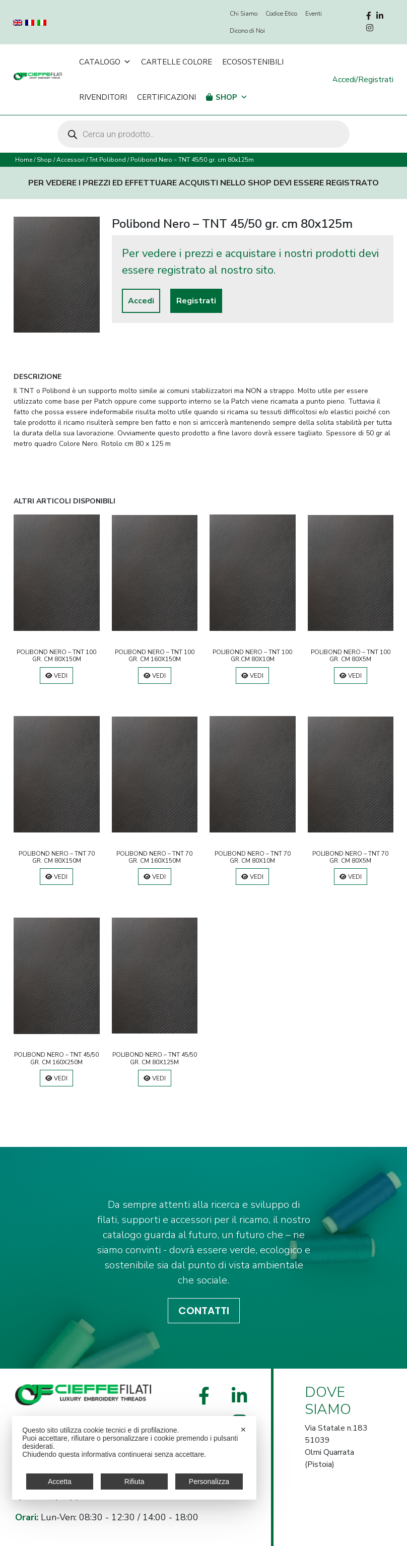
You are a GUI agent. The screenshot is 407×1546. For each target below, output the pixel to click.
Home (23, 160)
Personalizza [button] (209, 1481)
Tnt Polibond (107, 160)
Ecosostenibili (253, 62)
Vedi (56, 676)
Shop (232, 97)
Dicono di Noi (247, 31)
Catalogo (105, 62)
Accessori (70, 160)
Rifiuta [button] (134, 1481)
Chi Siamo (243, 14)
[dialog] (134, 1458)
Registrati (196, 300)
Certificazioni (166, 97)
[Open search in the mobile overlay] (203, 134)
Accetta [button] (60, 1481)
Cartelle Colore (176, 62)
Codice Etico (281, 14)
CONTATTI (203, 1311)
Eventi (313, 14)
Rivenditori (103, 97)
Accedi (141, 300)
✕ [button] (243, 1430)
